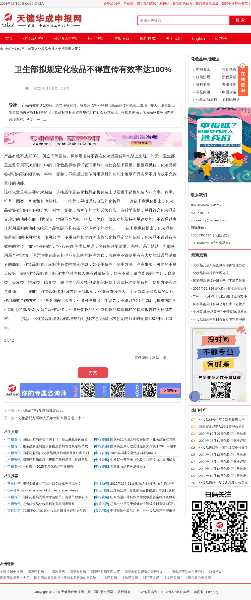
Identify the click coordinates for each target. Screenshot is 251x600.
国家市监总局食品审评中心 (144, 572)
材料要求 (203, 84)
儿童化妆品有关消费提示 (128, 466)
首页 (9, 38)
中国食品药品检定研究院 (186, 572)
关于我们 (174, 38)
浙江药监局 (151, 578)
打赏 (93, 373)
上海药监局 (130, 578)
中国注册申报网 (11, 572)
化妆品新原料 (206, 100)
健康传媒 (215, 572)
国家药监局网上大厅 (14, 578)
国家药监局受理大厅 (105, 572)
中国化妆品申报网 (198, 578)
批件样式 (148, 38)
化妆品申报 (33, 38)
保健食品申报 (65, 38)
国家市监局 (78, 572)
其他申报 (95, 38)
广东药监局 (109, 578)
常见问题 (203, 92)
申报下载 (121, 38)
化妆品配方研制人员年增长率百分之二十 (49, 418)
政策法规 (203, 77)
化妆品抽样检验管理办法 (211, 273)
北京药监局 (172, 578)
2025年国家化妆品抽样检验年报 (133, 453)
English (198, 38)
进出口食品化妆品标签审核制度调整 (49, 504)
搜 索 (240, 20)
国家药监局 (36, 572)
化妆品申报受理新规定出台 (42, 410)
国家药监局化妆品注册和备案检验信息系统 (65, 578)
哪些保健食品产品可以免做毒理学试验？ (52, 483)
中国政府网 (56, 572)
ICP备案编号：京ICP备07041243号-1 (166, 592)
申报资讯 (64, 49)
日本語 (221, 38)
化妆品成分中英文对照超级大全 (222, 419)
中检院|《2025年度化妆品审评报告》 (49, 466)
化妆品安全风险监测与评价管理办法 (219, 265)
